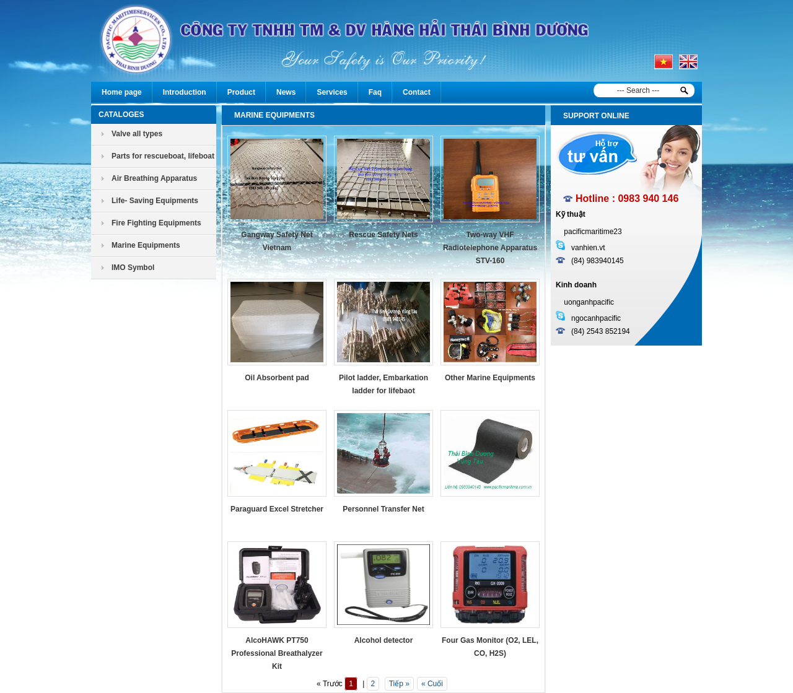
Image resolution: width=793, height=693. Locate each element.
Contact (417, 92)
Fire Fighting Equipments (156, 223)
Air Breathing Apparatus (154, 178)
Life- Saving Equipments (155, 200)
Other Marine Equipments (490, 377)
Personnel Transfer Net (383, 509)
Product (241, 92)
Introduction (184, 92)
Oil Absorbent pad (277, 377)
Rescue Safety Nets (383, 234)
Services (332, 92)
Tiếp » (399, 683)
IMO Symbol (133, 267)
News (286, 92)
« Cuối (432, 683)
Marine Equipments (146, 245)
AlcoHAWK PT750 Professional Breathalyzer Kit (276, 653)
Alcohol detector (383, 640)
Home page (122, 92)
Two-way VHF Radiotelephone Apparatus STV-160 (490, 247)
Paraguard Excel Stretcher (276, 509)
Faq (375, 92)
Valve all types (137, 133)
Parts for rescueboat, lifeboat (163, 156)
